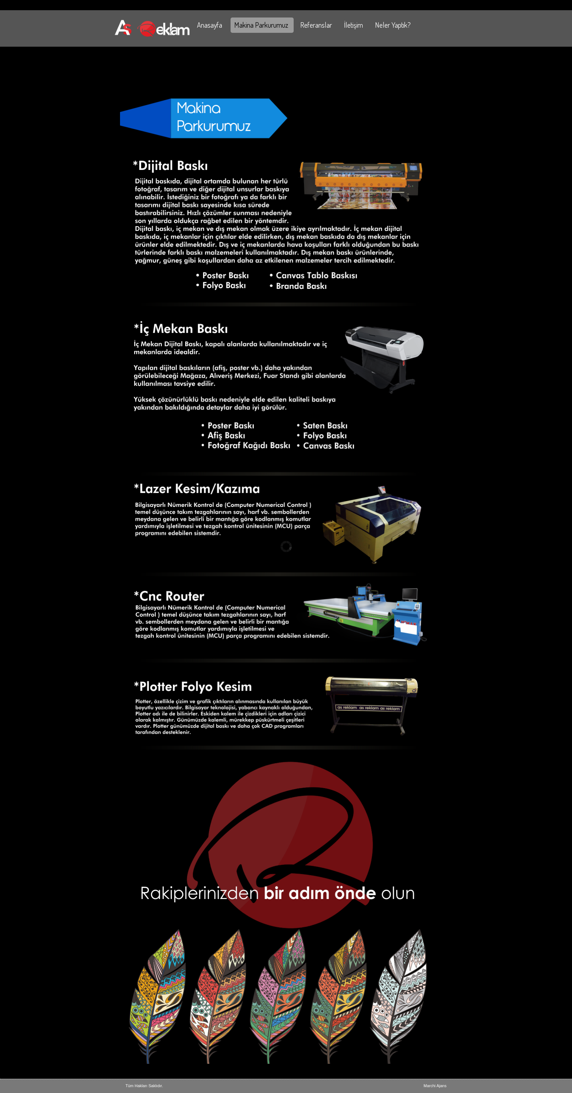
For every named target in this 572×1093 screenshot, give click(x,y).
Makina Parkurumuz (261, 25)
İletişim (353, 25)
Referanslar (316, 25)
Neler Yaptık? (393, 25)
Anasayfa (209, 25)
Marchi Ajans (435, 1086)
